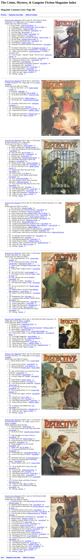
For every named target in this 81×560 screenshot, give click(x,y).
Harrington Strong (32, 220)
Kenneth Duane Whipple (31, 100)
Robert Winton (27, 439)
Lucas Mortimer (26, 62)
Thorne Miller (35, 367)
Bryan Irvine (25, 32)
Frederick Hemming (33, 338)
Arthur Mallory (28, 145)
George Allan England (38, 331)
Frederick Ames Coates (29, 39)
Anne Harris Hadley (22, 178)
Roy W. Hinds (40, 27)
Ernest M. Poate (34, 95)
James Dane (28, 522)
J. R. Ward (25, 173)
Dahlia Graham (26, 43)
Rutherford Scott (43, 242)
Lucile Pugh (30, 68)
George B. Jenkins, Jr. (26, 525)
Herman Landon (31, 147)
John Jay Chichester (27, 25)
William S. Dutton (27, 518)
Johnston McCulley (28, 324)
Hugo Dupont (26, 374)
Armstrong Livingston (39, 48)
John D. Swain (43, 37)
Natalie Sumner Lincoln (36, 217)
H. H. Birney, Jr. (30, 366)
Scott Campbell (29, 272)
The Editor (28, 65)
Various (20, 74)
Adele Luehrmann (32, 163)
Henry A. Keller (28, 72)
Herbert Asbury (26, 380)
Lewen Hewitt (53, 225)
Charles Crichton (28, 29)
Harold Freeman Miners (29, 158)
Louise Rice (34, 67)
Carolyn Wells (34, 361)
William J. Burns (34, 110)
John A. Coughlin (35, 22)
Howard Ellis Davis (28, 222)
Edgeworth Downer (23, 182)
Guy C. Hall (25, 397)
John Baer (21, 91)
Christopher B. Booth (24, 263)
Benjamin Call (33, 70)
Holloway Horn (30, 530)
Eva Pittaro (29, 36)
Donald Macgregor (35, 51)
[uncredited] (35, 30)
